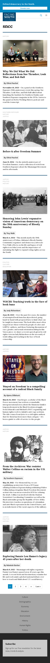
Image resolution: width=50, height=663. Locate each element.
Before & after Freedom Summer (22, 151)
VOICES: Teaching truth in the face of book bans (25, 303)
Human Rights (25, 625)
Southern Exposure (11, 112)
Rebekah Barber (13, 565)
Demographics (25, 601)
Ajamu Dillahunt (13, 395)
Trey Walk (10, 233)
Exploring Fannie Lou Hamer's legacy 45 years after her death (25, 558)
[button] (46, 15)
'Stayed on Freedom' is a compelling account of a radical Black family (24, 388)
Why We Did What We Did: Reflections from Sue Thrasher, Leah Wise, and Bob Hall (24, 74)
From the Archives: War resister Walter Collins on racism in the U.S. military (24, 469)
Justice (6, 116)
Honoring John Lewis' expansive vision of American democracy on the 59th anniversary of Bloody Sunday (23, 223)
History (6, 36)
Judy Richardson (13, 310)
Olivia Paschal (12, 83)
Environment (25, 616)
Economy (25, 606)
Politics (6, 181)
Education (7, 267)
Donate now (25, 8)
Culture (6, 264)
